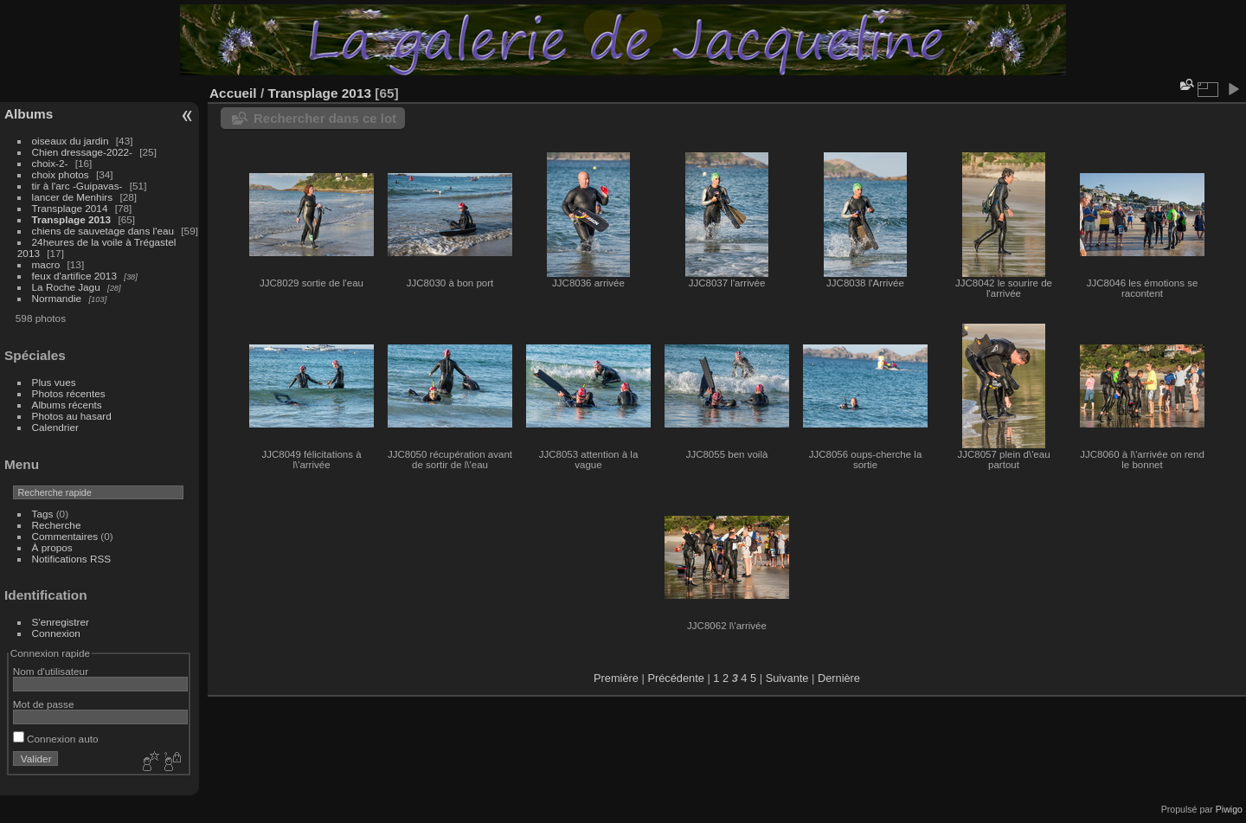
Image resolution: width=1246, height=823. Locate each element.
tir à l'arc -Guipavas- (77, 185)
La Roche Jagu (66, 287)
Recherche (56, 524)
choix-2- (50, 163)
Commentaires (65, 536)
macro (46, 264)
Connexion (56, 633)
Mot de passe (43, 704)
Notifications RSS (72, 558)
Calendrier (55, 427)
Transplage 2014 (70, 208)
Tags (43, 513)
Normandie (57, 298)
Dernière (839, 678)
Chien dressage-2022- (82, 152)
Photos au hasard (72, 415)
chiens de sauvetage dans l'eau (104, 230)
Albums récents (67, 404)
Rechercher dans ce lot (325, 118)
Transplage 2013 (72, 219)
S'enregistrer (60, 621)
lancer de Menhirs (72, 197)
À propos (52, 547)
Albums (28, 113)
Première (616, 678)
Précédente (675, 678)
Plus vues (54, 382)
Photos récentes (69, 393)
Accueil (233, 93)
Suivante (787, 678)
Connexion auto (56, 738)
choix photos (60, 174)
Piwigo (1229, 809)
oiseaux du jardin (70, 140)
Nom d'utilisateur (50, 671)
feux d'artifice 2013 (74, 275)
